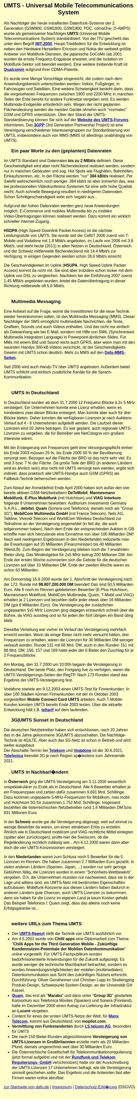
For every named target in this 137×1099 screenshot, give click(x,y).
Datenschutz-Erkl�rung (96, 1087)
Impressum (62, 1087)
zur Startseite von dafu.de (26, 1087)
